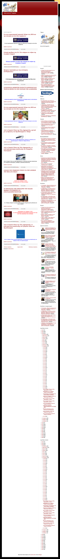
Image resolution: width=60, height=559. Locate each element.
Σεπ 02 (44, 348)
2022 (42, 431)
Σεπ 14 (44, 366)
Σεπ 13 (44, 364)
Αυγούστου (44, 344)
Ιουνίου (43, 341)
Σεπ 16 (44, 480)
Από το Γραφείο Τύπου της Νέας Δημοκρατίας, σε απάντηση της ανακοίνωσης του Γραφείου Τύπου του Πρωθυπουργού (19, 226)
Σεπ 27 (44, 496)
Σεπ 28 (44, 386)
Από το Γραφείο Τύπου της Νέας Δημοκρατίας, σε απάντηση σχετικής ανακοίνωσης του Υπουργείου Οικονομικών (18, 149)
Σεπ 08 (44, 357)
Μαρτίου (44, 337)
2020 (42, 428)
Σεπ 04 (44, 351)
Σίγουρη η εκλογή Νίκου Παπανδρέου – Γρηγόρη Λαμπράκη (49, 268)
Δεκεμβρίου (44, 532)
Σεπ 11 (44, 361)
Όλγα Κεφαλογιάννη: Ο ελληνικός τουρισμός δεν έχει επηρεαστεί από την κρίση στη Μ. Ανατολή (48, 131)
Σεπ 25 (44, 382)
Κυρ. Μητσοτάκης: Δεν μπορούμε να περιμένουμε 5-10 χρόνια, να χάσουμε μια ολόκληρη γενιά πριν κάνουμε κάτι (48, 101)
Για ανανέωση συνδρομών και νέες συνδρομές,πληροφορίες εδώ (50, 253)
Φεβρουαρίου (44, 335)
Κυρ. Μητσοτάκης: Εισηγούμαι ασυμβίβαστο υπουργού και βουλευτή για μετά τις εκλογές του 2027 (48, 110)
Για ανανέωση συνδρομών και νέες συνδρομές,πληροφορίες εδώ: (50, 275)
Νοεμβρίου (44, 419)
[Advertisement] (30, 22)
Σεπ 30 (44, 416)
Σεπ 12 (44, 363)
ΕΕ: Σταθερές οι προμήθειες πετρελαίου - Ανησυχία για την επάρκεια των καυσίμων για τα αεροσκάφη (48, 146)
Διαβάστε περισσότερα (8, 46)
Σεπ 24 (44, 380)
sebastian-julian (33, 554)
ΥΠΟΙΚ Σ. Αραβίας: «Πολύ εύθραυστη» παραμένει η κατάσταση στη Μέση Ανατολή (48, 82)
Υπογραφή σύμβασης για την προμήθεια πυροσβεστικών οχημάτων (50, 282)
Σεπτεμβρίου (44, 457)
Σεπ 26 (44, 383)
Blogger (40, 554)
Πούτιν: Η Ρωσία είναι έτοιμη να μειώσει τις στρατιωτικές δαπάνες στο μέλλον (50, 236)
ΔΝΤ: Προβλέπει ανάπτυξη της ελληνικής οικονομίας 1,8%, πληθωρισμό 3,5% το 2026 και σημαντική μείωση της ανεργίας (48, 139)
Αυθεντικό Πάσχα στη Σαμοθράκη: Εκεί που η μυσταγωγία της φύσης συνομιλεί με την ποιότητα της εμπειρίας (48, 122)
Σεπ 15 (44, 367)
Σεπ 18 (44, 483)
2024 (42, 434)
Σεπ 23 (44, 379)
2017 (42, 424)
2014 (42, 331)
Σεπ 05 (44, 464)
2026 (42, 437)
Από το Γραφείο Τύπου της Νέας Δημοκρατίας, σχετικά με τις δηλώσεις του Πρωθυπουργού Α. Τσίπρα (20, 130)
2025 (42, 547)
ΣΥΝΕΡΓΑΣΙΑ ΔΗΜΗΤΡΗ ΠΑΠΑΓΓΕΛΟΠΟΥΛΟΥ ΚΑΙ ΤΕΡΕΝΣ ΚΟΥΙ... (49, 406)
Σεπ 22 (44, 377)
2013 (42, 330)
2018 (42, 425)
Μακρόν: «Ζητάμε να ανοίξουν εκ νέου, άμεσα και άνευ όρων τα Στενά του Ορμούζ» (48, 79)
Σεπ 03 (44, 350)
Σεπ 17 (44, 370)
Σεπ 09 (44, 358)
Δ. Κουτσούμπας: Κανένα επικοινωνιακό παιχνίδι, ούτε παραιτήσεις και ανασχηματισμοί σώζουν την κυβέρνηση (48, 193)
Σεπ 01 (44, 347)
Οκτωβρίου (44, 418)
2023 (42, 544)
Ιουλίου (43, 454)
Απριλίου (44, 338)
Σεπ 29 (44, 499)
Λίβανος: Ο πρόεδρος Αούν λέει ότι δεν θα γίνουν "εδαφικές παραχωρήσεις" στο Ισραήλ (48, 76)
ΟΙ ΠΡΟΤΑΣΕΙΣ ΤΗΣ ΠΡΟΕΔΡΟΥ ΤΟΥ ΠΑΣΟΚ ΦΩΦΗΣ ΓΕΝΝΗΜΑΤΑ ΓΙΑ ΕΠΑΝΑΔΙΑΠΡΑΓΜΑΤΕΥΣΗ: (18, 190)
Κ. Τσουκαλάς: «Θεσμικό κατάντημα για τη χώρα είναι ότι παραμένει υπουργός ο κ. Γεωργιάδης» (48, 186)
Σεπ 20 (44, 374)
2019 (42, 427)
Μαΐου (43, 340)
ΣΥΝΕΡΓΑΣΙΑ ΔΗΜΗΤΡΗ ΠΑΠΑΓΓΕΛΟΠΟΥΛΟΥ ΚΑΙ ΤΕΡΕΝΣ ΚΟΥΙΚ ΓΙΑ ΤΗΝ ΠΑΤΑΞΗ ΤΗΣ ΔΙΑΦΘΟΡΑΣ (20, 88)
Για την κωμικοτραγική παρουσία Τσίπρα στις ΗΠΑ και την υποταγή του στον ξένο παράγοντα (20, 35)
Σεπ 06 (44, 354)
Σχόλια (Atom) (10, 248)
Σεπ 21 (44, 376)
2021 (42, 430)
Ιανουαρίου (44, 334)
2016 (42, 534)
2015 (42, 444)
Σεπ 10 (44, 360)
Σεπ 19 (44, 373)
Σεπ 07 (44, 467)
